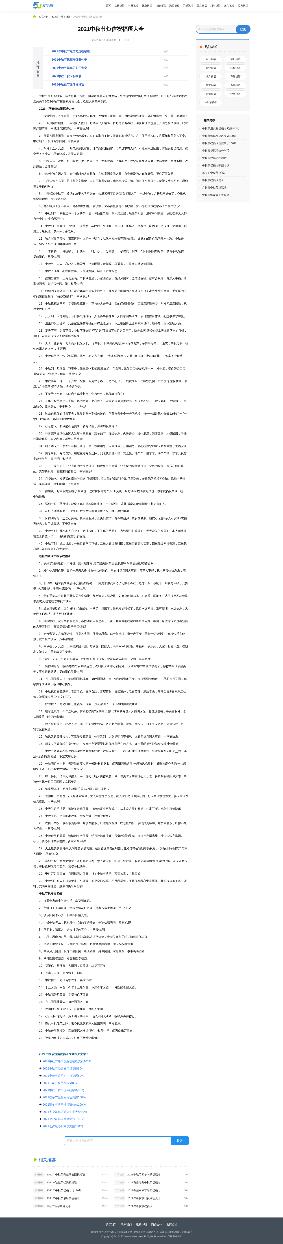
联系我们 (126, 1224)
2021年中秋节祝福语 (139, 1206)
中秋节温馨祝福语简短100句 (219, 135)
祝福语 (54, 16)
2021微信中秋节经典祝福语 (143, 1190)
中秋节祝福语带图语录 (215, 165)
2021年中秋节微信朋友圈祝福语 (66, 1174)
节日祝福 (133, 5)
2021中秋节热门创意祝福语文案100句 (67, 1061)
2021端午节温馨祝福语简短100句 (64, 1097)
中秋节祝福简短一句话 (215, 150)
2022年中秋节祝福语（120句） (65, 1190)
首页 (108, 5)
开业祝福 (147, 5)
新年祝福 (215, 5)
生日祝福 (119, 5)
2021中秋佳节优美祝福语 (62, 1182)
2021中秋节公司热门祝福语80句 (63, 1075)
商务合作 (156, 1224)
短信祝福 (229, 5)
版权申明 (141, 1224)
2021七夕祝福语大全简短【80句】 (65, 1119)
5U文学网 (44, 16)
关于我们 (111, 1224)
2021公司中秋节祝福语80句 (60, 1083)
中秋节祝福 (211, 102)
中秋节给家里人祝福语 (215, 194)
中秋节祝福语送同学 (59, 1206)
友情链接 (171, 1224)
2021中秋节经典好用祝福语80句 (63, 1068)
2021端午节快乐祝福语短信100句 (64, 1104)
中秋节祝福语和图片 (214, 157)
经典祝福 (243, 5)
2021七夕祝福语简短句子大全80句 (65, 1111)
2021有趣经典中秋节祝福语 (143, 1182)
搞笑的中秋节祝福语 (214, 172)
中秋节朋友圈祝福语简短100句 (220, 128)
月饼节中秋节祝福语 (214, 187)
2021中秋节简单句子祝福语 (143, 1174)
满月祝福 (174, 5)
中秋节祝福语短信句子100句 (219, 143)
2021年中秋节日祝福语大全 (143, 1198)
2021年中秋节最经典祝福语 (63, 1198)
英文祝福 (202, 5)
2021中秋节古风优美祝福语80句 (63, 1090)
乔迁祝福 (188, 5)
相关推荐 (47, 1159)
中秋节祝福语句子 (213, 180)
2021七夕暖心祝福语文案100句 (63, 1126)
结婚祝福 (161, 5)
